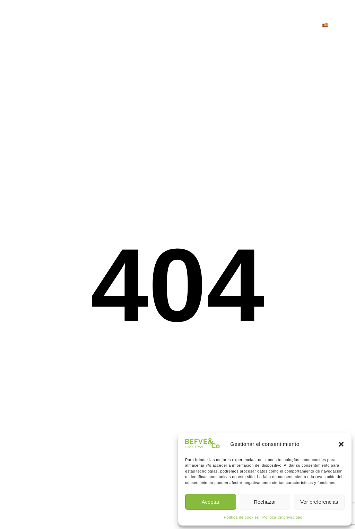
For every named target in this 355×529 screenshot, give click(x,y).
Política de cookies (241, 517)
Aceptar (210, 502)
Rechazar (265, 502)
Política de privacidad (282, 517)
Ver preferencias (319, 502)
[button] (341, 444)
